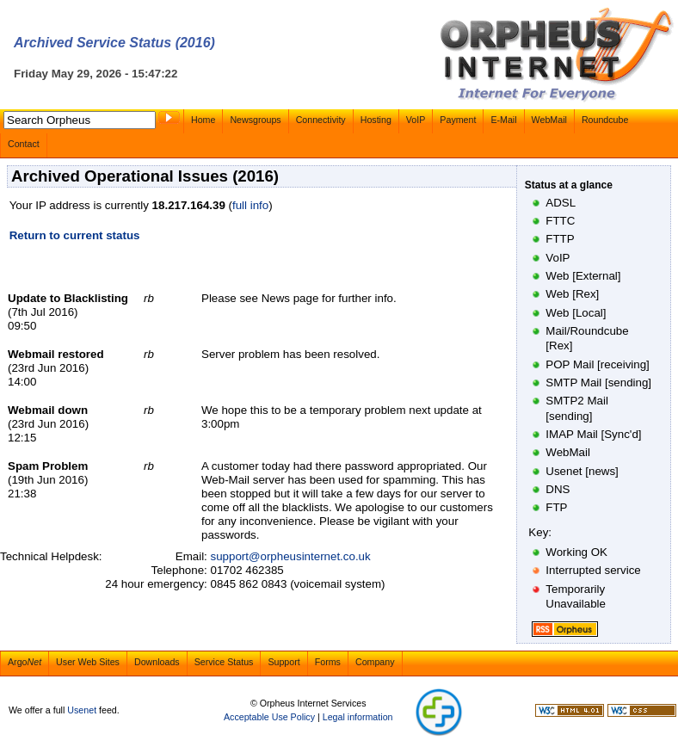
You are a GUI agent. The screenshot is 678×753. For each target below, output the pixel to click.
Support (283, 662)
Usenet (81, 710)
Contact (24, 144)
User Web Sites (88, 662)
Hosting (376, 119)
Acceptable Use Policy (269, 717)
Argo (24, 662)
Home (203, 119)
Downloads (157, 662)
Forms (328, 662)
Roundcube (605, 119)
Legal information (358, 717)
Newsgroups (255, 119)
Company (375, 662)
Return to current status (74, 235)
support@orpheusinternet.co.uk (291, 556)
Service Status (224, 662)
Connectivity (321, 119)
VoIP (416, 119)
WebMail (549, 119)
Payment (458, 119)
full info (250, 205)
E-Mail (503, 119)
